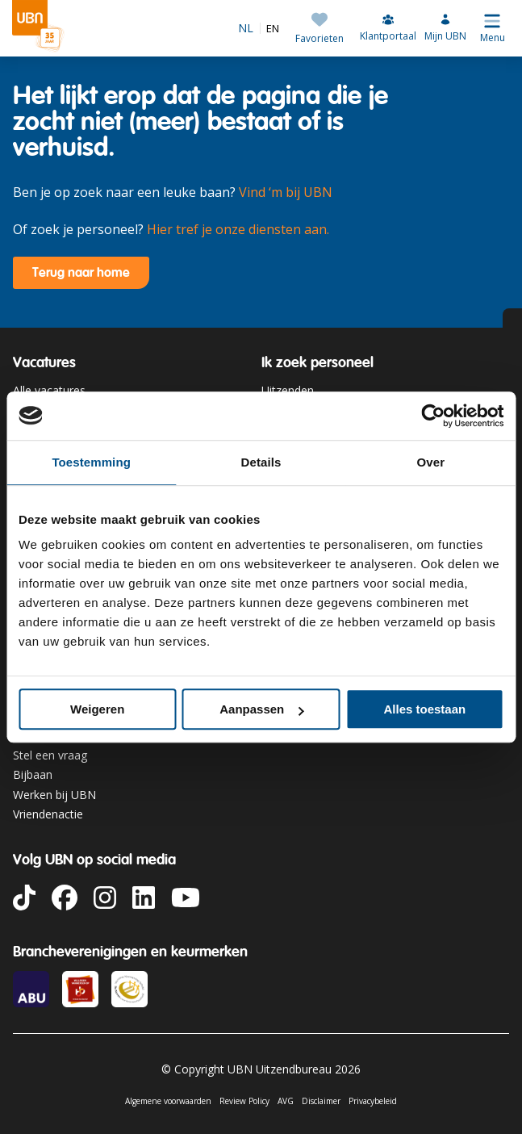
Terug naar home (81, 272)
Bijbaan (32, 774)
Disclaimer (321, 1101)
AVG (286, 1101)
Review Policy (244, 1101)
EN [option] (272, 28)
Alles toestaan (424, 709)
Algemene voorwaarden (168, 1101)
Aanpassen (261, 709)
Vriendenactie (48, 814)
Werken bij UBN (54, 794)
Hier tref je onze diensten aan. (238, 229)
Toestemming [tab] (91, 462)
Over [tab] (431, 462)
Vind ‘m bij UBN (285, 192)
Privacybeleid (373, 1101)
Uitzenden (287, 390)
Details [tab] (261, 462)
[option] (270, 28)
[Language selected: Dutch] (258, 29)
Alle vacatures (49, 390)
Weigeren (97, 709)
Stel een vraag (50, 755)
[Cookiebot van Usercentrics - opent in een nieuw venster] (432, 416)
